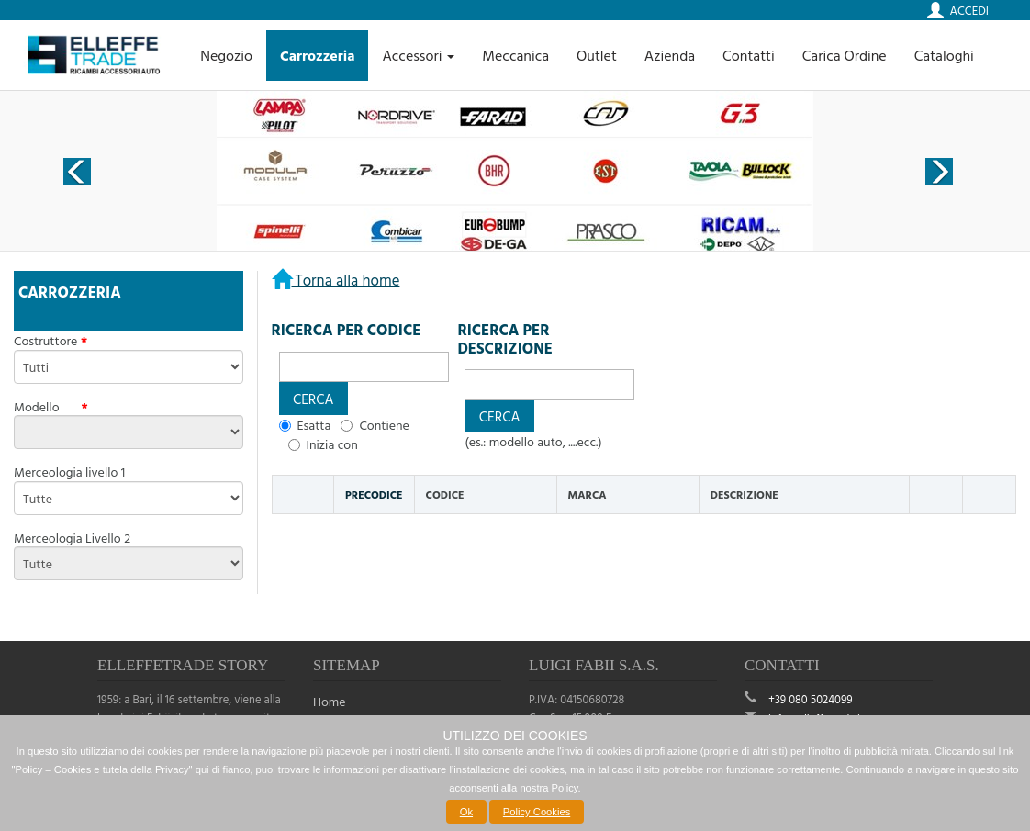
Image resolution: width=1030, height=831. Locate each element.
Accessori (418, 55)
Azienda (669, 55)
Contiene (384, 425)
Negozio (226, 55)
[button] (313, 398)
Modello (46, 407)
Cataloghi (944, 55)
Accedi (969, 10)
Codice (445, 494)
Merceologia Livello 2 (72, 538)
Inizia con (332, 444)
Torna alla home (346, 279)
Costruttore (45, 340)
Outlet (597, 55)
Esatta (314, 425)
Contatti (748, 55)
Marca (587, 494)
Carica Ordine (844, 55)
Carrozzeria (317, 55)
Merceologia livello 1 (69, 472)
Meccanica (515, 55)
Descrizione (744, 494)
